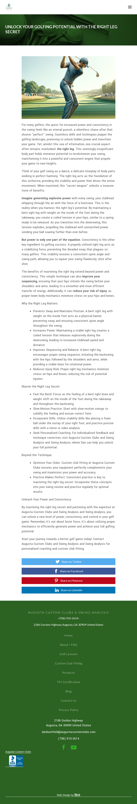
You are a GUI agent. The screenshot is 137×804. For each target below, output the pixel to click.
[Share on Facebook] (69, 571)
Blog (68, 691)
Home (68, 635)
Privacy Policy (68, 709)
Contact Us (68, 700)
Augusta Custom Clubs (18, 751)
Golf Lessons (68, 654)
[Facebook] (63, 747)
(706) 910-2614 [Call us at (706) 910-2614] (68, 739)
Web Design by (68, 795)
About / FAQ (68, 644)
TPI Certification (68, 682)
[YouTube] (74, 747)
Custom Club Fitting (68, 663)
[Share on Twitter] (69, 561)
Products (68, 672)
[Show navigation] (129, 7)
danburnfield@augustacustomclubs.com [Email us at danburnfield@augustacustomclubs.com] (69, 732)
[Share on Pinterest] (69, 580)
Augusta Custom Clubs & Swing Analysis (68, 612)
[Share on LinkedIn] (69, 590)
